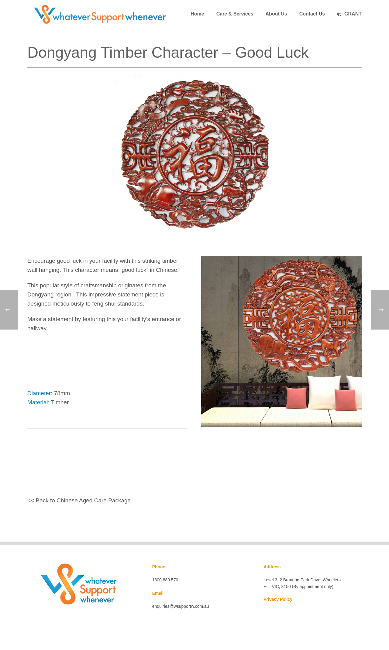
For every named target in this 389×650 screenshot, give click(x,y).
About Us (276, 13)
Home (197, 13)
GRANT (349, 14)
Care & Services (234, 13)
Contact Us (312, 13)
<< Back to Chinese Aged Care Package (79, 500)
